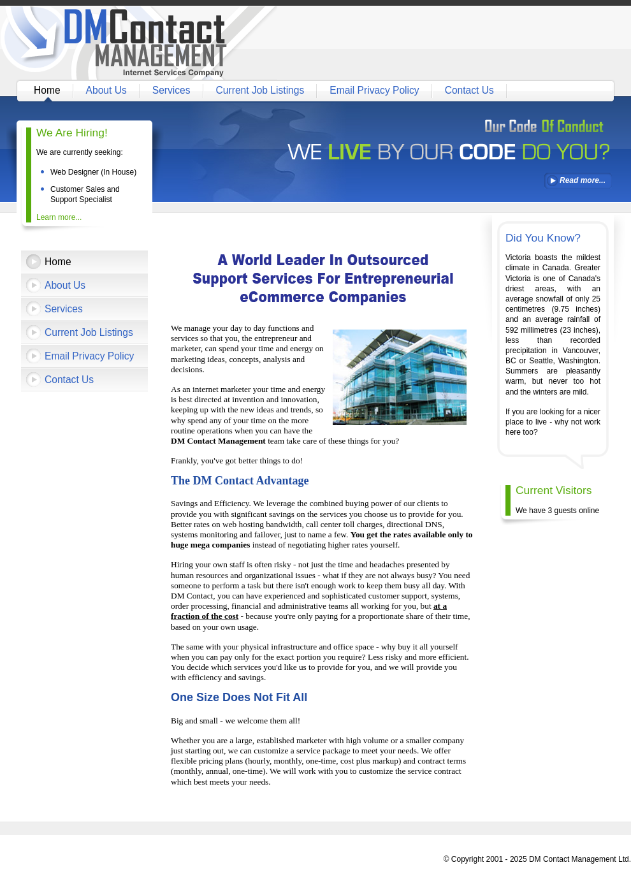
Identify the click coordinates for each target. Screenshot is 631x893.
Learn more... (59, 217)
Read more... (583, 180)
